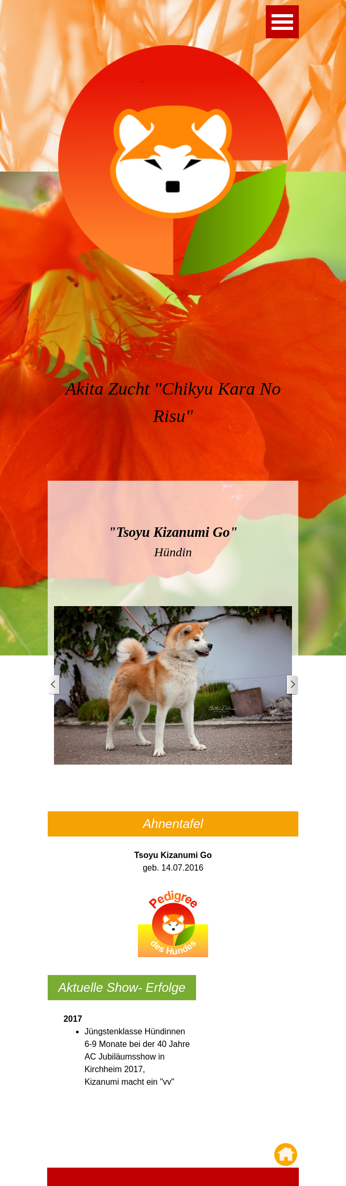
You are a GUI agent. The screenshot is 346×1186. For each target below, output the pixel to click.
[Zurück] (54, 685)
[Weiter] (292, 685)
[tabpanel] (173, 414)
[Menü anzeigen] (282, 21)
